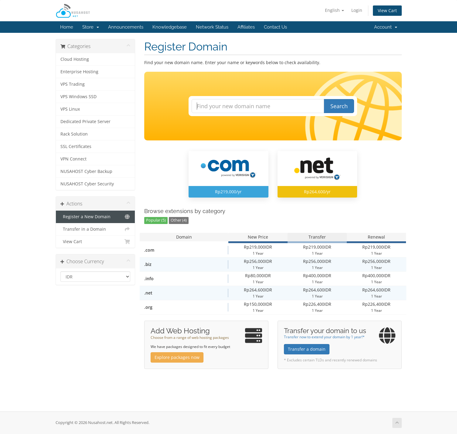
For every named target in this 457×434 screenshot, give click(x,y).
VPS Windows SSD (78, 96)
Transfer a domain (307, 349)
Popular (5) (156, 220)
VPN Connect (73, 159)
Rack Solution (74, 134)
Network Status (212, 27)
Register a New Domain (95, 216)
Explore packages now (177, 357)
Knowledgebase (169, 27)
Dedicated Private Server (85, 121)
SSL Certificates (75, 146)
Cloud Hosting (74, 59)
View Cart (387, 10)
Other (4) (179, 220)
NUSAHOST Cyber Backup (86, 171)
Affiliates (246, 27)
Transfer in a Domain (95, 229)
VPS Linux (70, 109)
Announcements (125, 27)
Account (385, 27)
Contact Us (275, 27)
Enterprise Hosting (79, 71)
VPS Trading (72, 84)
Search (339, 106)
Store (90, 27)
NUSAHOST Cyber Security (87, 184)
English (334, 10)
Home (66, 27)
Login (356, 10)
